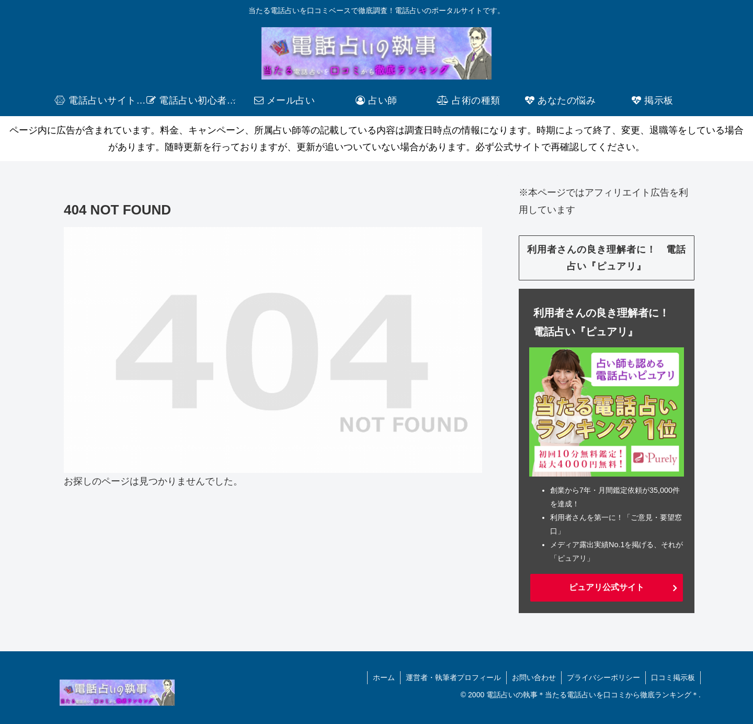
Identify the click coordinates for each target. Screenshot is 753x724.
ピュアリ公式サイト (606, 587)
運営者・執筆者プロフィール (453, 677)
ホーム (384, 677)
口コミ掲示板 (673, 677)
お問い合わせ (534, 677)
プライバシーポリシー (603, 677)
